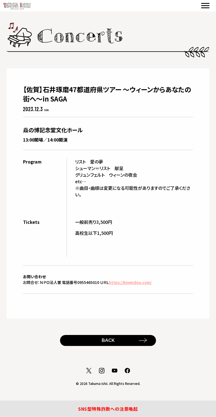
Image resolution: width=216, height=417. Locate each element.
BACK (108, 340)
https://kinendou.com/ (130, 282)
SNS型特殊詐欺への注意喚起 (108, 408)
